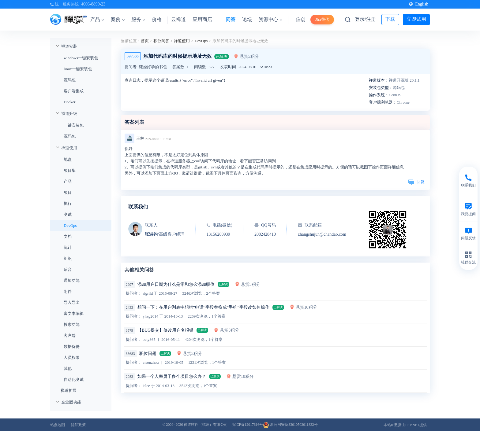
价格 (157, 19)
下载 (390, 19)
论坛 (247, 19)
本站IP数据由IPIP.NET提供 (405, 425)
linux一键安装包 (78, 69)
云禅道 (178, 19)
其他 (68, 368)
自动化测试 (74, 379)
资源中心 (270, 19)
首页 (145, 41)
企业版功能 (71, 402)
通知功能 (72, 280)
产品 (97, 19)
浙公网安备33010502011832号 (290, 424)
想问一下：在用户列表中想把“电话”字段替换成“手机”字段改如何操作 (203, 307)
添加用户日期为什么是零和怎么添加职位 (176, 284)
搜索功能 (72, 324)
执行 (68, 203)
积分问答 (161, 41)
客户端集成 (74, 91)
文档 (68, 236)
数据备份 (72, 346)
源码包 (70, 80)
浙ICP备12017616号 (247, 424)
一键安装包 (74, 125)
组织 (68, 258)
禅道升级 (69, 113)
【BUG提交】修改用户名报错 (165, 330)
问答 (230, 19)
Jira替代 (322, 19)
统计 (68, 247)
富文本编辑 (74, 313)
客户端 (70, 335)
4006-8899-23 (93, 4)
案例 (118, 19)
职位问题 (147, 353)
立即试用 (416, 19)
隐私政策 (78, 425)
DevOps (70, 225)
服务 (138, 19)
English (418, 4)
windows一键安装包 (81, 58)
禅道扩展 (69, 390)
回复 (416, 181)
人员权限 (72, 357)
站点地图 (57, 425)
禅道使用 (69, 148)
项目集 (70, 170)
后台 (68, 269)
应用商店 (202, 19)
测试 (68, 214)
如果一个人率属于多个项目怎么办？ (171, 376)
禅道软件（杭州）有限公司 (206, 424)
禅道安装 (69, 46)
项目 (68, 192)
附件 (68, 291)
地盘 (68, 159)
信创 (301, 19)
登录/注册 (365, 19)
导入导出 (72, 302)
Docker (69, 102)
